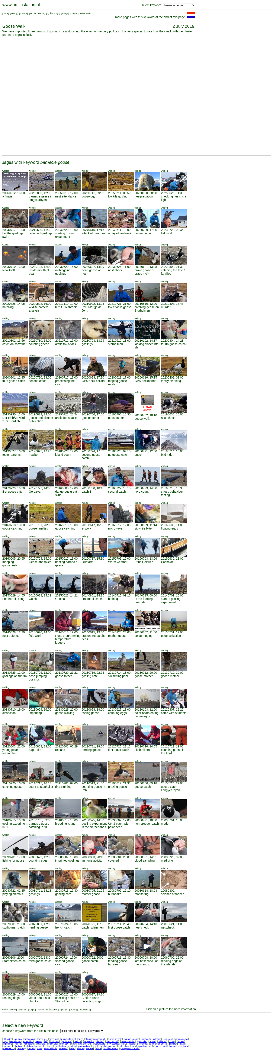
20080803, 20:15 (93, 857)
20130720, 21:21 (66, 672)
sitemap (74, 13)
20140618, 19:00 (66, 632)
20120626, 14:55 (146, 746)
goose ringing (143, 233)
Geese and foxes (40, 562)
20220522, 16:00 (40, 303)
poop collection (171, 635)
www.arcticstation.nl (21, 4)
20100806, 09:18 (146, 783)
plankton (173, 1044)
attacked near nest (94, 233)
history (172, 1041)
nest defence (10, 635)
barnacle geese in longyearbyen (40, 198)
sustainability (9, 1048)
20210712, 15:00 (66, 340)
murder (165, 307)
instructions (29, 1044)
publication (61, 1046)
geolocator (66, 1041)
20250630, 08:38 (146, 193)
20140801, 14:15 (93, 595)
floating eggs (169, 528)
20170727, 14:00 (40, 488)
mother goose (117, 635)
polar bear (17, 1046)
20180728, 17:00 (66, 451)
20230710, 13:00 (13, 266)
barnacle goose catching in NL (39, 825)
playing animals (12, 894)
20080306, (168, 890)
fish (46, 1041)
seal (120, 1046)
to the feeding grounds (144, 600)
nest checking (84, 1044)
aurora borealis (115, 1039)
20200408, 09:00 (172, 377)
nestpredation (144, 196)
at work (86, 528)
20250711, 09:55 (93, 193)
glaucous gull (112, 1041)
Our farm (87, 562)
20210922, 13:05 (93, 303)
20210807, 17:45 (172, 303)
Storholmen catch (14, 961)
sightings (64, 13)
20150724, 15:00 (40, 558)
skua (126, 1046)
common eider (181, 1039)
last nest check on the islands (146, 962)
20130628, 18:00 (93, 709)
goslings (87, 344)
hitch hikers (142, 750)
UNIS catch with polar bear (118, 825)
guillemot (162, 1041)
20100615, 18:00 (66, 820)
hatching (8, 307)
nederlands (85, 13)
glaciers (99, 1041)
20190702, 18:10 (146, 415)
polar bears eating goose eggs (146, 714)
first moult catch (92, 599)
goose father (63, 676)
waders (89, 1048)
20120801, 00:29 (66, 746)
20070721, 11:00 (93, 924)
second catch (37, 381)
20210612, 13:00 (119, 340)
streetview (183, 1046)
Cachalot (167, 562)
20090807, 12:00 (119, 820)
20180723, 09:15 (119, 451)
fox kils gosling (118, 196)
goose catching (12, 528)
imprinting (35, 713)
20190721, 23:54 (66, 414)
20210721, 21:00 (119, 303)
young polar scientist (129, 1048)
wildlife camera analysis (39, 308)
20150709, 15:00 (119, 558)
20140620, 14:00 (40, 632)
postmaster (40, 1046)
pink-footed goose (158, 1044)
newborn (34, 454)
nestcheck (167, 927)
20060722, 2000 (92, 957)
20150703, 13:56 (146, 558)
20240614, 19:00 (119, 230)
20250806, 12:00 (40, 193)
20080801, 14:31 (146, 857)
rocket (95, 1046)
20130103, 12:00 (146, 709)
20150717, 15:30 (93, 558)
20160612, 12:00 (119, 525)
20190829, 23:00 (40, 414)
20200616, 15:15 (146, 377)
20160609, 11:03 (172, 525)
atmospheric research (95, 1039)
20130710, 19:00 (13, 709)
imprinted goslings (67, 860)
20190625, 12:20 (40, 451)
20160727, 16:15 (119, 488)
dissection (9, 713)
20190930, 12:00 (13, 414)
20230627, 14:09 (93, 266)
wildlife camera (110, 1048)
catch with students (173, 713)
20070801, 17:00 (40, 924)
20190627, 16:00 (13, 451)
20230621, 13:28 (146, 266)
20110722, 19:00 (172, 746)
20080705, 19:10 (119, 890)
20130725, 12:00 (13, 672)
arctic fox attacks (66, 417)
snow (133, 1046)
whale (98, 1048)
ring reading (84, 1046)
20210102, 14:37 (146, 340)
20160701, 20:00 (40, 525)
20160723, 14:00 (146, 488)
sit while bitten (144, 528)
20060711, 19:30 (119, 957)
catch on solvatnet (14, 344)
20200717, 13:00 (66, 377)
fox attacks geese (119, 307)
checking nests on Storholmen (67, 999)
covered (113, 860)
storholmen (115, 344)
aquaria (18, 1039)
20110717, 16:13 (40, 783)
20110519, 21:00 (93, 783)
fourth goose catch (173, 344)
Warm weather (118, 562)
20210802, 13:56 (13, 340)
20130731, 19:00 (172, 632)
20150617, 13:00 (66, 558)
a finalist (7, 196)
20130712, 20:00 (146, 672)
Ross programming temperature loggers (67, 639)
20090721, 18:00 (146, 820)
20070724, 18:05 (66, 924)
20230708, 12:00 (40, 266)
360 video (7, 1039)
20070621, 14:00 (172, 924)
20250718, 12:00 (66, 193)
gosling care (63, 894)
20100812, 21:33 (119, 783)
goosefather (116, 417)
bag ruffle (35, 750)
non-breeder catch (147, 823)
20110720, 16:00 (13, 783)
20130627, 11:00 (119, 709)
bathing (113, 599)
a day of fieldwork (119, 233)
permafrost (142, 1044)
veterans (63, 1048)
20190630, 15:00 (172, 414)
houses (180, 1041)
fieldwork (167, 233)
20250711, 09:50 (119, 193)
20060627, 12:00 (66, 994)
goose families (38, 528)
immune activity (92, 860)
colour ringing (143, 635)
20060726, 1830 (39, 957)
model (165, 823)
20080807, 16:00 (66, 857)
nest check (115, 270)
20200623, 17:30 (93, 377)
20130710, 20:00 (172, 672)
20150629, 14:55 (13, 595)
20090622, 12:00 (40, 857)
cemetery (168, 1039)
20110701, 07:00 (66, 783)
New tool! (8, 270)
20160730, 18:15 (93, 488)
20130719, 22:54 (93, 672)
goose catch (143, 786)
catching (157, 1039)
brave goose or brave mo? (144, 271)
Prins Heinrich (144, 562)
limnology (63, 1044)
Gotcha (33, 599)
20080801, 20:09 (119, 857)
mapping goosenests (10, 563)
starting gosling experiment (65, 235)
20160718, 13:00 (13, 525)
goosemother (90, 417)
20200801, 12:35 (13, 377)
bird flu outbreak (66, 307)
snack (138, 454)
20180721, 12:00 (146, 451)
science (23, 13)
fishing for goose (13, 860)
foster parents (11, 454)
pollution (29, 1046)
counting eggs (117, 713)
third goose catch (13, 381)
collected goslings (40, 233)
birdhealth (114, 894)
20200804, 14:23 (172, 340)
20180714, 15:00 (172, 451)
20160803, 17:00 (66, 488)
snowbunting (144, 1046)
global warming (128, 1041)
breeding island (65, 823)
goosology (88, 196)
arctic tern (53, 1039)
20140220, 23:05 (119, 632)
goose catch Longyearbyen (170, 788)
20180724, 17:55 (93, 451)
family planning (171, 381)
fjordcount (54, 1041)
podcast (6, 1046)
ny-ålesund (52, 13)
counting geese (39, 344)
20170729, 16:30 (13, 488)
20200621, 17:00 (119, 377)
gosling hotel (90, 676)
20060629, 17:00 (13, 994)
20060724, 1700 (66, 957)
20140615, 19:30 (93, 632)
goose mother (144, 676)
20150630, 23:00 (172, 558)
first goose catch (13, 491)
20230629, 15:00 (66, 266)
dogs (5, 1041)
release (60, 750)
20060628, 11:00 (40, 994)
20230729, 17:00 (146, 230)
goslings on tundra (14, 676)
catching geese (12, 786)
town (39, 1048)
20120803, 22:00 (13, 746)
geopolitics (89, 1041)
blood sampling (145, 860)
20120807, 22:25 (172, 709)
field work (35, 635)
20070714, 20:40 (119, 924)
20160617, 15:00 (93, 525)
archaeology (30, 1039)
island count (63, 454)
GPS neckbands (145, 381)
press (50, 1046)
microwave (115, 528)
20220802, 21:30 (172, 266)
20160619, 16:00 (66, 525)
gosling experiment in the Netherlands (94, 825)
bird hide (167, 454)
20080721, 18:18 (40, 890)
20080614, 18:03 (146, 890)
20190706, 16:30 (119, 414)
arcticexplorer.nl (68, 1039)
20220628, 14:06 (13, 303)
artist (80, 1039)
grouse (152, 1041)
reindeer (72, 1046)
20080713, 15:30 (66, 890)
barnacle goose (132, 1039)
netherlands (99, 1044)
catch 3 (86, 491)
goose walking (64, 713)
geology (77, 1041)
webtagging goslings (63, 271)
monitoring (141, 894)
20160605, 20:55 (13, 558)
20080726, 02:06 (172, 857)
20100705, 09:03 (40, 820)
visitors (80, 1048)
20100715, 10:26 (13, 820)
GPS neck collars (93, 381)
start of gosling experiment (170, 600)
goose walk (142, 418)
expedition (28, 1041)
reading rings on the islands (171, 962)
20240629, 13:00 (66, 230)
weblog (14, 13)
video (72, 1048)
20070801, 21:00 (13, 924)
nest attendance (66, 196)
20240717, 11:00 (13, 230)
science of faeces (172, 894)
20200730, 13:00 (40, 377)
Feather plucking (13, 599)
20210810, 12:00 (146, 303)
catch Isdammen (93, 927)
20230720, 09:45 (172, 230)
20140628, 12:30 (13, 632)
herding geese (91, 750)
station (41, 13)
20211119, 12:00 (66, 303)
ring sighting (63, 786)
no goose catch (118, 454)
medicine (167, 860)
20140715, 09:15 (119, 595)
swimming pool (118, 676)
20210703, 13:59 (93, 340)
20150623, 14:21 (40, 595)
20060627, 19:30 (93, 994)
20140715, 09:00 (146, 595)
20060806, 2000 (13, 957)
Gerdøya (34, 491)
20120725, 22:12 (119, 746)
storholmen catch (13, 927)
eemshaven (15, 1041)
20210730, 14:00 (40, 340)
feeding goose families (117, 962)
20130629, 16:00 (40, 709)
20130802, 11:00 (146, 632)
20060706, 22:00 (172, 957)
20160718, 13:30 (172, 488)
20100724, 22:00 (172, 783)
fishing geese (90, 713)
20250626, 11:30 (172, 193)
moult (73, 1044)
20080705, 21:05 (93, 890)
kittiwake (41, 1044)
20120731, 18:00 (93, 746)
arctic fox (42, 1039)
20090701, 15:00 (172, 820)
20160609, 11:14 (146, 525)
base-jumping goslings (38, 677)
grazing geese (117, 786)
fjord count (141, 491)
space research (160, 1046)
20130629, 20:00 (66, 709)
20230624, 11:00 (119, 266)
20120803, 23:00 (40, 746)
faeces (38, 1041)
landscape (52, 1044)
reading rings (11, 998)
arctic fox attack (65, 344)
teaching (21, 1048)
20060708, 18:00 (146, 957)
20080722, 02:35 (13, 890)
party (123, 1044)
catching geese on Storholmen (147, 308)
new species (113, 1044)
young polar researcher (10, 751)
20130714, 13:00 (119, 672)
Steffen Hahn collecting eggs (92, 999)
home (5, 13)
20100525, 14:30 (93, 820)
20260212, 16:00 (13, 193)
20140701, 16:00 (172, 595)
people (32, 13)
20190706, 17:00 (93, 414)
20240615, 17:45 (93, 230)
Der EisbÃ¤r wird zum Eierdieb (13, 419)
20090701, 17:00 (13, 857)
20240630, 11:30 (40, 230)
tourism (31, 1048)
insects (18, 1044)
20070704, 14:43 (146, 924)
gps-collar (142, 1041)
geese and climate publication (41, 419)
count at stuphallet (41, 786)
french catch (63, 927)
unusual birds (50, 1048)
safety (103, 1046)
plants (182, 1044)
